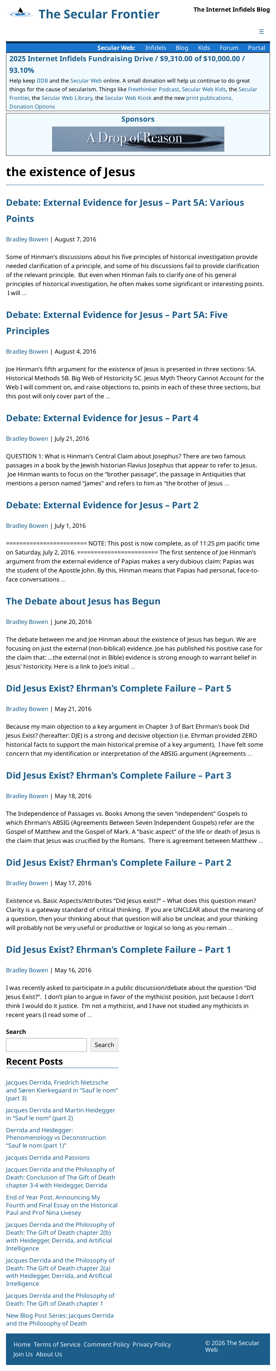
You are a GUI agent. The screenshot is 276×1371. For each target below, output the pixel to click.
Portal (256, 48)
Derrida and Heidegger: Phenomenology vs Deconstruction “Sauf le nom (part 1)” (56, 1138)
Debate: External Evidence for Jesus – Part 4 (102, 417)
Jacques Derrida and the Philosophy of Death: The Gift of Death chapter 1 (60, 1299)
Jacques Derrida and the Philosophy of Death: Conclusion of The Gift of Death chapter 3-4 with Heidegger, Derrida (60, 1177)
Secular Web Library (67, 97)
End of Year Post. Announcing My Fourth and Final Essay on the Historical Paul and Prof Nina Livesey (62, 1205)
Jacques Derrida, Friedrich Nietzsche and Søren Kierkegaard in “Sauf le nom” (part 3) (62, 1090)
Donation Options (32, 106)
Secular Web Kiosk (128, 97)
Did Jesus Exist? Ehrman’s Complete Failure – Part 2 (118, 862)
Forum (229, 48)
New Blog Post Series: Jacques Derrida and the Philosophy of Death (60, 1319)
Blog (182, 48)
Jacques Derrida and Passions (48, 1157)
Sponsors (138, 119)
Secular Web (86, 80)
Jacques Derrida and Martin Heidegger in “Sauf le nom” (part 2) (60, 1114)
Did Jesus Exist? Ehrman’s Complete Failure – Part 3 (118, 775)
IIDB (42, 80)
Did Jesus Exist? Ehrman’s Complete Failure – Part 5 (118, 688)
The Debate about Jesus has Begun (83, 601)
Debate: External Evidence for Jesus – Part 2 (102, 505)
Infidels (155, 48)
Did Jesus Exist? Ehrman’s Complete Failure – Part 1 (118, 949)
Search (16, 1031)
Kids (204, 48)
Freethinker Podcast (153, 89)
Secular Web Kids (204, 89)
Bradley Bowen (27, 239)
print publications (208, 97)
